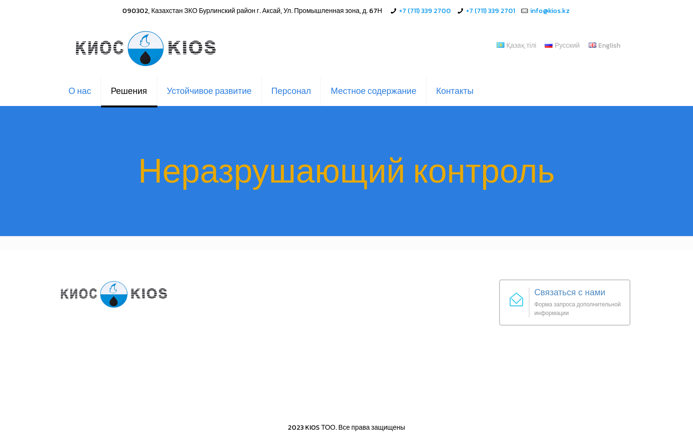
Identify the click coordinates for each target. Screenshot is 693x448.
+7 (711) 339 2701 (490, 11)
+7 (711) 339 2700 (425, 11)
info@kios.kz (550, 11)
